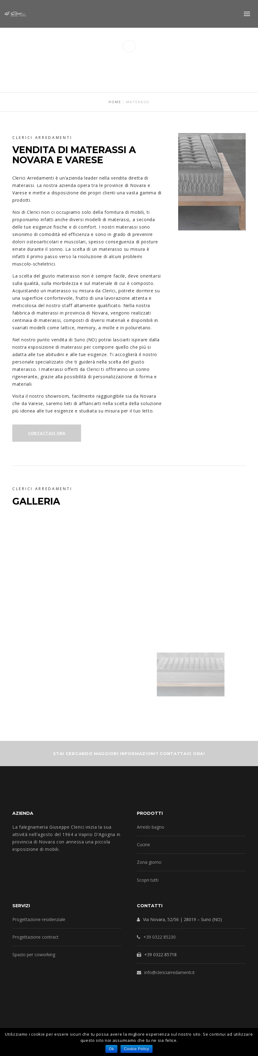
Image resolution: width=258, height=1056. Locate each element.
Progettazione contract (35, 937)
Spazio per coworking (33, 954)
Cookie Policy (136, 1049)
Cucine (143, 844)
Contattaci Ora (46, 433)
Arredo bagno (150, 827)
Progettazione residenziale (38, 919)
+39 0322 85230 (159, 937)
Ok (111, 1049)
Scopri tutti (147, 880)
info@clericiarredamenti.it (169, 972)
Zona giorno (149, 862)
